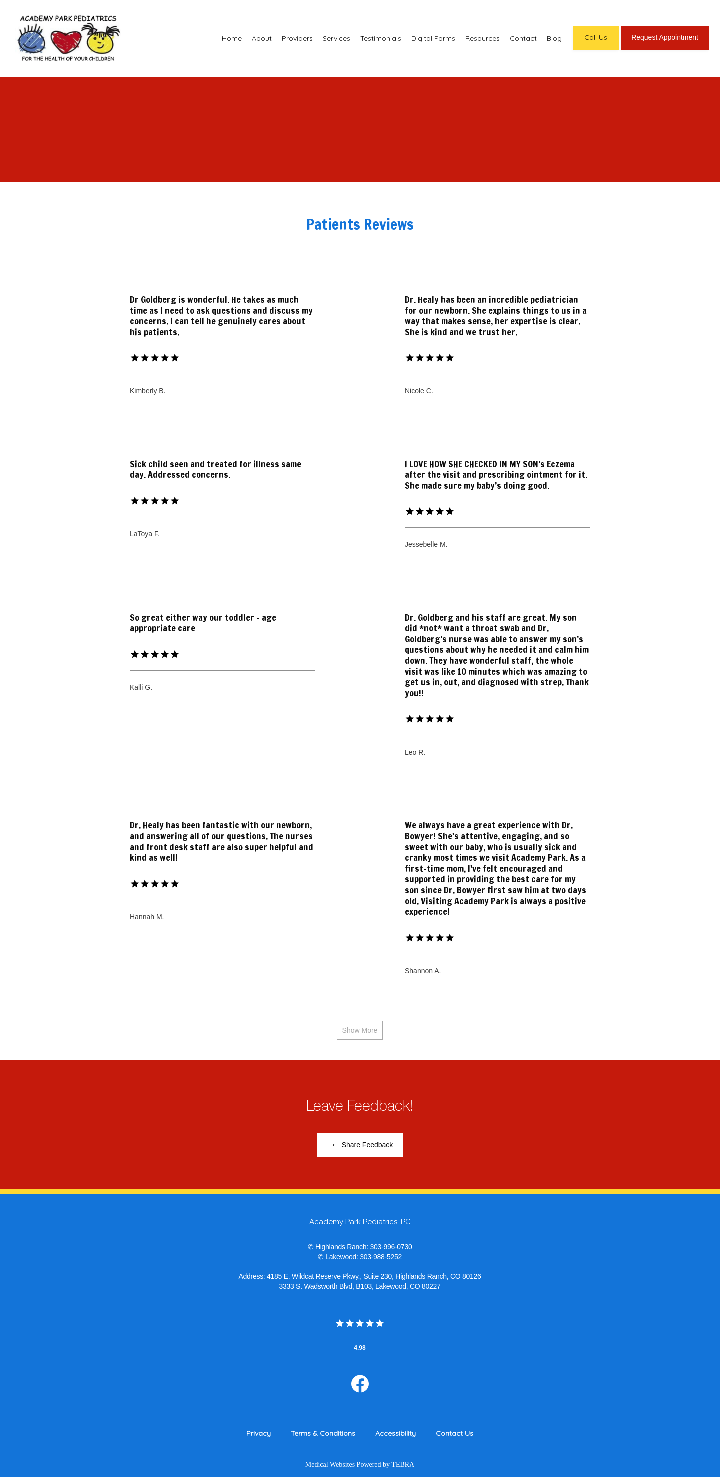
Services (336, 38)
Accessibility (396, 1433)
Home (232, 38)
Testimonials (381, 38)
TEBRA (403, 1464)
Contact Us (455, 1433)
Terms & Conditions (323, 1433)
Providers (297, 38)
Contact (523, 38)
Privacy (258, 1433)
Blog (554, 38)
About (262, 38)
